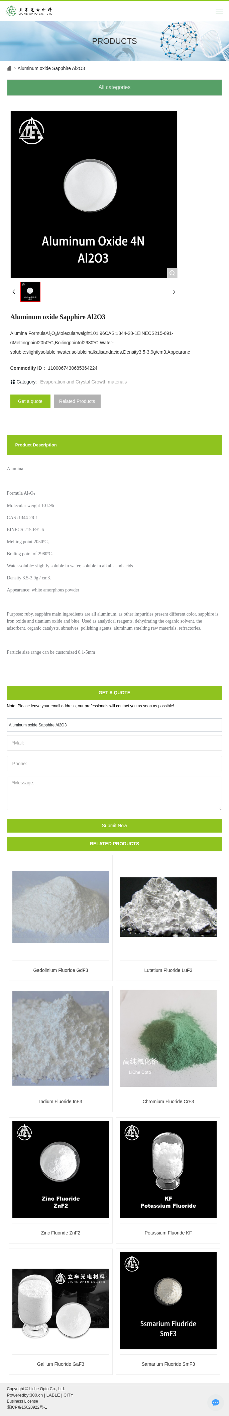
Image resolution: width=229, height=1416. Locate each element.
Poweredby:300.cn (25, 1395)
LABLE (53, 1395)
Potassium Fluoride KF (168, 1232)
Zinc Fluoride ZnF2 (60, 1232)
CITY (69, 1395)
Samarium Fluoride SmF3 (168, 1364)
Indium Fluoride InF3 (60, 1101)
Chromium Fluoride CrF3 (168, 1101)
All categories (114, 87)
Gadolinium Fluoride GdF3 (60, 970)
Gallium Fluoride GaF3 (60, 1364)
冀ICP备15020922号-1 (27, 1407)
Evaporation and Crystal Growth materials (83, 381)
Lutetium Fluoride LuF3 (168, 970)
